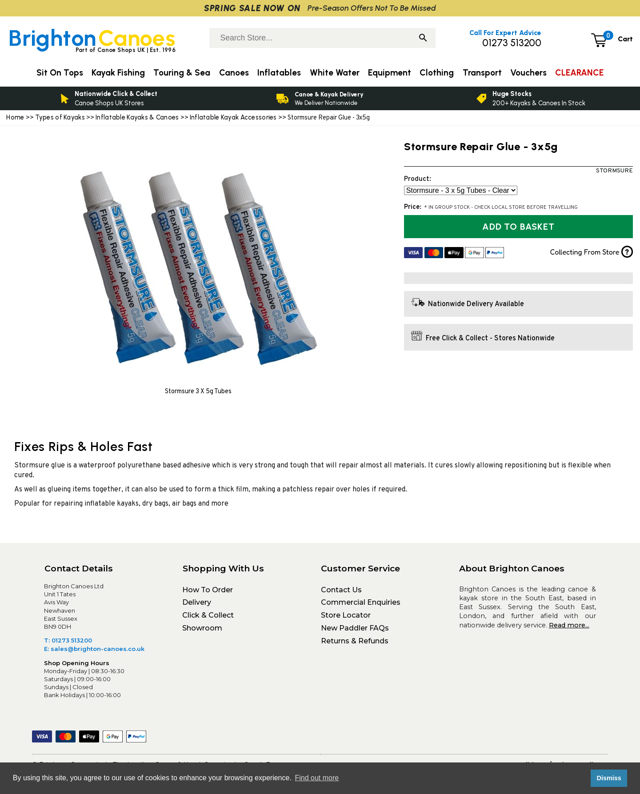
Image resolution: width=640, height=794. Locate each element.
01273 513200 (511, 43)
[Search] (423, 38)
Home (15, 117)
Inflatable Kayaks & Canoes (137, 117)
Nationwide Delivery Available (476, 304)
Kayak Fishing (118, 73)
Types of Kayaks (61, 117)
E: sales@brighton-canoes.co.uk (94, 648)
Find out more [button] (317, 778)
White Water (335, 73)
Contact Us (341, 590)
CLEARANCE (579, 73)
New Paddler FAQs (355, 628)
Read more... (569, 625)
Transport (482, 73)
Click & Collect (208, 615)
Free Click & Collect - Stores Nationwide (490, 338)
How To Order (207, 590)
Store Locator (346, 615)
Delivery (196, 602)
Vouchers (528, 73)
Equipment (389, 73)
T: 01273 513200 (68, 640)
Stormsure (614, 171)
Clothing (437, 73)
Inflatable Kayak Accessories (234, 117)
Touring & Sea (181, 73)
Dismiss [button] (608, 778)
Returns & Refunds (354, 641)
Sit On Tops (59, 73)
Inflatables (279, 73)
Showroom (202, 628)
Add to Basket (518, 226)
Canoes (234, 73)
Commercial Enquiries (360, 602)
